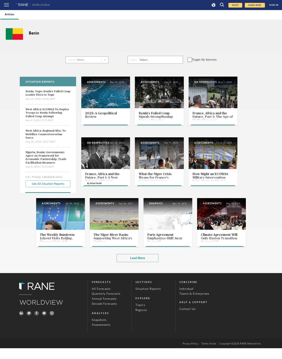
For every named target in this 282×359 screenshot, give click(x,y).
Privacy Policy (190, 354)
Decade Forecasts (104, 314)
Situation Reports (148, 299)
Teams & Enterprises (194, 304)
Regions (141, 320)
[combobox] (79, 59)
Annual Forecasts (104, 309)
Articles (9, 14)
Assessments (101, 335)
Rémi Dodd (96, 192)
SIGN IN (273, 5)
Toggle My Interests (204, 59)
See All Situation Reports (48, 183)
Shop (235, 5)
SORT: (133, 60)
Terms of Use (208, 354)
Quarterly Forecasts (106, 304)
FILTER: (72, 60)
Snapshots (99, 330)
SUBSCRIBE (254, 5)
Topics (140, 315)
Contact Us (187, 319)
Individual (186, 299)
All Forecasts (101, 299)
